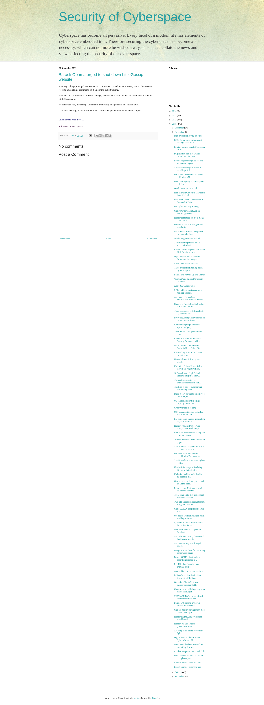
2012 (174, 119)
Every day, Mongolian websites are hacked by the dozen (189, 319)
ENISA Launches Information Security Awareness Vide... (187, 339)
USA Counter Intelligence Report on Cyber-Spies (188, 656)
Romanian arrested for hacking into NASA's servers (189, 434)
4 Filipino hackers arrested (186, 263)
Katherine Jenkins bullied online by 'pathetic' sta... (188, 475)
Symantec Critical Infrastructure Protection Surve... (188, 523)
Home (108, 238)
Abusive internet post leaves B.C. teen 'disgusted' (189, 168)
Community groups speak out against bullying (187, 326)
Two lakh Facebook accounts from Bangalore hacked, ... (189, 503)
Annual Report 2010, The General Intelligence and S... (189, 537)
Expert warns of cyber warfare (187, 667)
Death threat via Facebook (185, 188)
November (180, 132)
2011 (174, 124)
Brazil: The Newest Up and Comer (189, 274)
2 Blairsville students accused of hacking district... (188, 291)
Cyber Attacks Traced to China (187, 662)
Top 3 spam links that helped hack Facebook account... (189, 496)
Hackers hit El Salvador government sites (184, 625)
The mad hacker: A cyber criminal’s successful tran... (187, 381)
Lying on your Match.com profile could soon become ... (188, 489)
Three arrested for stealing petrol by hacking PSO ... (188, 269)
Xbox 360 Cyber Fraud (184, 286)
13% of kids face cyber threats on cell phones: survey (189, 447)
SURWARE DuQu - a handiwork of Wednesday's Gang (188, 597)
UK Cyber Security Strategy (186, 206)
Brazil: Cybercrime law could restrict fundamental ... (187, 604)
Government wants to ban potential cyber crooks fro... (189, 232)
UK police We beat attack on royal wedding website (189, 517)
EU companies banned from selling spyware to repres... (189, 420)
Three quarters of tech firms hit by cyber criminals (189, 312)
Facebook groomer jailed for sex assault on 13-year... (188, 162)
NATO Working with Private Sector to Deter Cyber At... (187, 346)
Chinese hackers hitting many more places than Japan (189, 590)
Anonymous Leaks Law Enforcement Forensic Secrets (188, 298)
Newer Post (65, 238)
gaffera (137, 698)
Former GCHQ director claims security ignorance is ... (187, 558)
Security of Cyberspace (125, 17)
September (180, 676)
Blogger (155, 698)
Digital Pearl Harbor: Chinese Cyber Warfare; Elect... (187, 638)
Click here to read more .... (72, 119)
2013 (174, 115)
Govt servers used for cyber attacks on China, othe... (189, 482)
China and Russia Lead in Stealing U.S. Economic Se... (189, 305)
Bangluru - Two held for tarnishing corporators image (189, 551)
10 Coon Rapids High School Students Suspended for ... (187, 374)
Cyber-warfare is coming (185, 407)
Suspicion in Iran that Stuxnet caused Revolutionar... (187, 155)
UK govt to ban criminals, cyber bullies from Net (188, 175)
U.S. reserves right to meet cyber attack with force (188, 413)
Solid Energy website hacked (187, 238)
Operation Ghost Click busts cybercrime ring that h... (186, 583)
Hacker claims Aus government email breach (188, 618)
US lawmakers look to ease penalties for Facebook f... (187, 454)
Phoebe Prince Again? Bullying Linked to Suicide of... (188, 468)
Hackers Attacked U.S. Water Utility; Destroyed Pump (187, 427)
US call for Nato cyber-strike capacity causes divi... (187, 402)
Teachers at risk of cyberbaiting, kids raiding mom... (188, 388)
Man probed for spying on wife (188, 136)
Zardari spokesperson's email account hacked (187, 244)
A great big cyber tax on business (188, 571)
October (178, 672)
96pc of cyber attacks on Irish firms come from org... (187, 257)
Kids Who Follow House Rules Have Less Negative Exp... (188, 367)
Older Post (152, 238)
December (179, 127)
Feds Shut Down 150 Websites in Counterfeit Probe (188, 201)
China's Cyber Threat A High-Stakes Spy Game (187, 212)
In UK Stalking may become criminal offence (186, 565)
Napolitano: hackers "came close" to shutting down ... (189, 645)
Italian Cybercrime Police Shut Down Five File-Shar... (187, 576)
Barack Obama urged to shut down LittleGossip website (189, 250)
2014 (174, 111)
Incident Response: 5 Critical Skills (189, 651)
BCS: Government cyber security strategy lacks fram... (188, 141)
